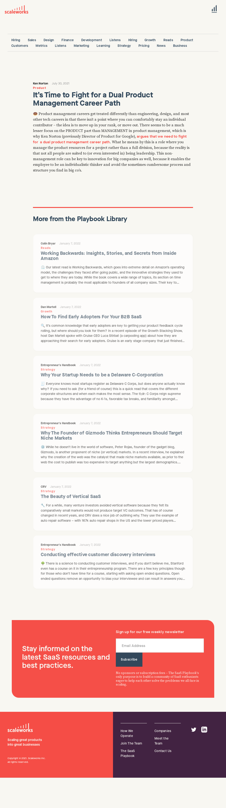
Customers (19, 46)
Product (187, 40)
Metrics (41, 46)
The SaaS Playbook (128, 753)
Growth (150, 40)
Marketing (81, 46)
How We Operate (127, 733)
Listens (115, 40)
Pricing (143, 46)
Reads (168, 40)
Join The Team (131, 743)
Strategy (124, 46)
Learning (103, 46)
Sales (32, 40)
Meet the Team (161, 741)
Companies (162, 731)
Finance (67, 40)
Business (180, 46)
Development (91, 40)
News (161, 46)
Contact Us (163, 751)
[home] (16, 9)
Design (49, 40)
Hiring (15, 40)
